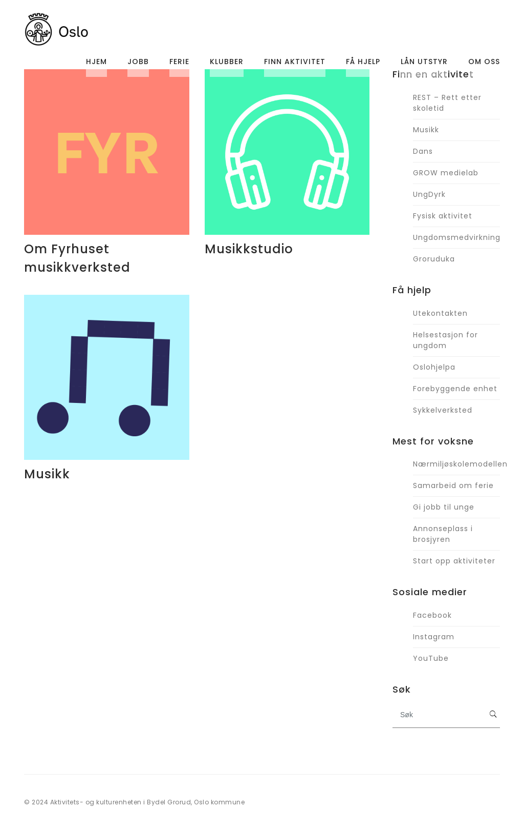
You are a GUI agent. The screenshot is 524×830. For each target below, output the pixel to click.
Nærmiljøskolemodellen (456, 464)
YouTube (431, 658)
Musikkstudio (249, 248)
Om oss (484, 64)
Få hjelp (363, 64)
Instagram (433, 637)
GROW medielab (445, 173)
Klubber (227, 64)
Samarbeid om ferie (453, 485)
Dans (423, 151)
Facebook (432, 615)
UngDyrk (429, 194)
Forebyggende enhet (455, 388)
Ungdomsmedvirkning (456, 237)
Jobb (138, 64)
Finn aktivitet (294, 64)
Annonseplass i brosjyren (443, 533)
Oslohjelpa (434, 367)
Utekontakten (440, 313)
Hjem (96, 64)
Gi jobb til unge (443, 507)
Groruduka (434, 259)
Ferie (179, 64)
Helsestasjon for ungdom (445, 340)
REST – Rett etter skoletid (447, 102)
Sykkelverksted (442, 410)
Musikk (47, 473)
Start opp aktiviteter (454, 561)
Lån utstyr (424, 64)
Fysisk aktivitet (442, 216)
